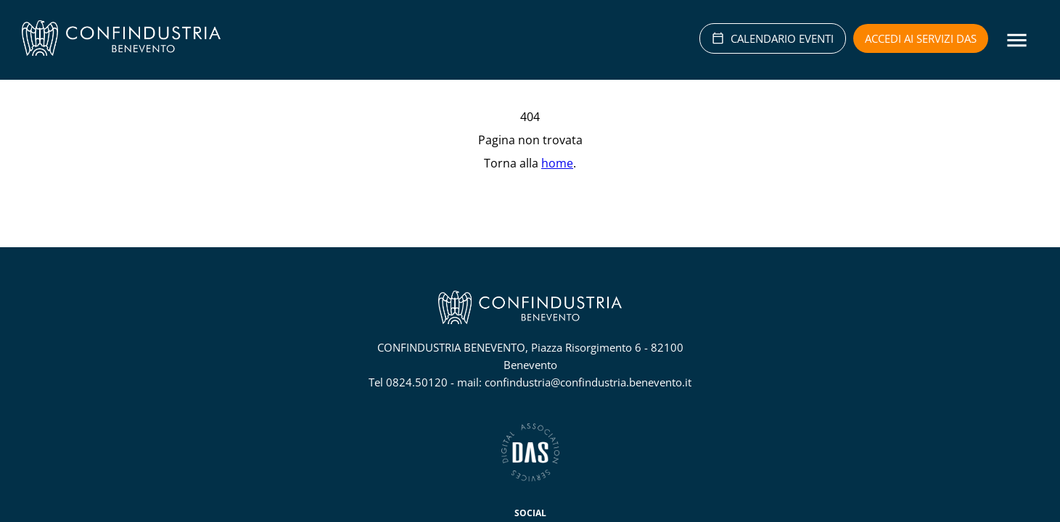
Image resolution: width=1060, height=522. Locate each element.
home (557, 163)
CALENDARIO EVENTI (773, 38)
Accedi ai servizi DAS (921, 38)
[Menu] (1016, 40)
